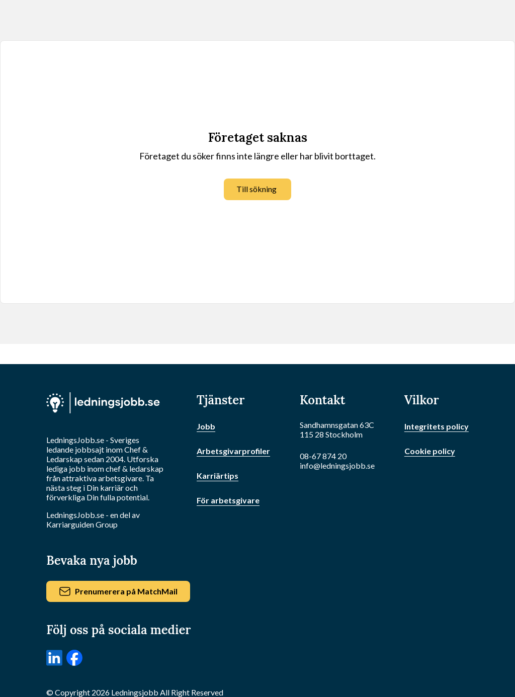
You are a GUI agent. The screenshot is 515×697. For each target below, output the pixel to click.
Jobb (206, 426)
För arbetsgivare (228, 500)
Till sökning (256, 189)
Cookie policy (429, 451)
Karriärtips (217, 475)
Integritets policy (436, 426)
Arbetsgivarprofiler (233, 451)
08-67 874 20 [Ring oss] (323, 456)
